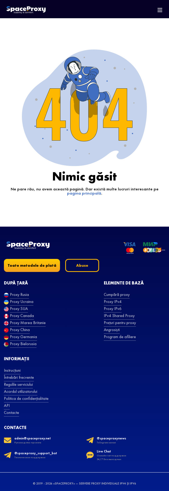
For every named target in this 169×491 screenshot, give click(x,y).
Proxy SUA (19, 308)
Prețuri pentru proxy (120, 322)
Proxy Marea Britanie (28, 322)
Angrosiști (112, 329)
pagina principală (84, 193)
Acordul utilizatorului (20, 391)
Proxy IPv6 (113, 308)
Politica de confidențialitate (26, 398)
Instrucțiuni (12, 370)
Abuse (82, 265)
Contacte (11, 412)
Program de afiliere (120, 336)
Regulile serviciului (18, 384)
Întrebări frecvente (19, 377)
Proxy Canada (22, 315)
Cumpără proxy (117, 294)
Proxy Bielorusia (23, 343)
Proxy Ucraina (21, 301)
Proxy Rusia (19, 294)
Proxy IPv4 (113, 301)
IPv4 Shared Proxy (119, 315)
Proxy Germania (23, 336)
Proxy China (20, 329)
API (7, 405)
